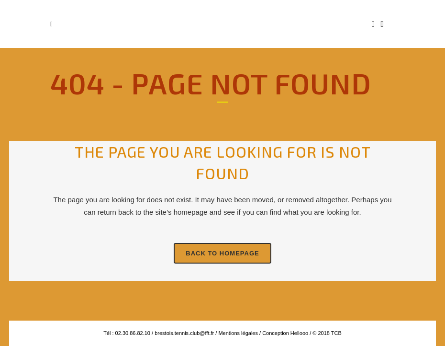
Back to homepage (222, 253)
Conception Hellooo (285, 333)
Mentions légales (237, 333)
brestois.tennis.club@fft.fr (184, 333)
